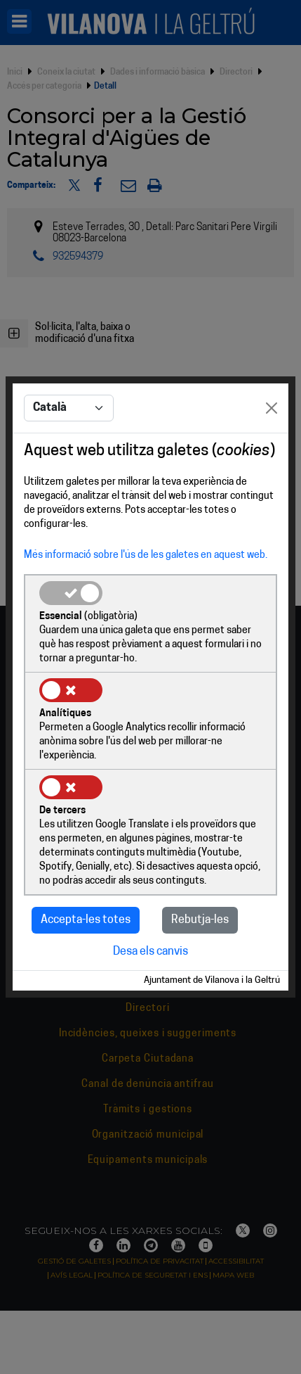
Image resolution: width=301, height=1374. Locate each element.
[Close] (271, 408)
